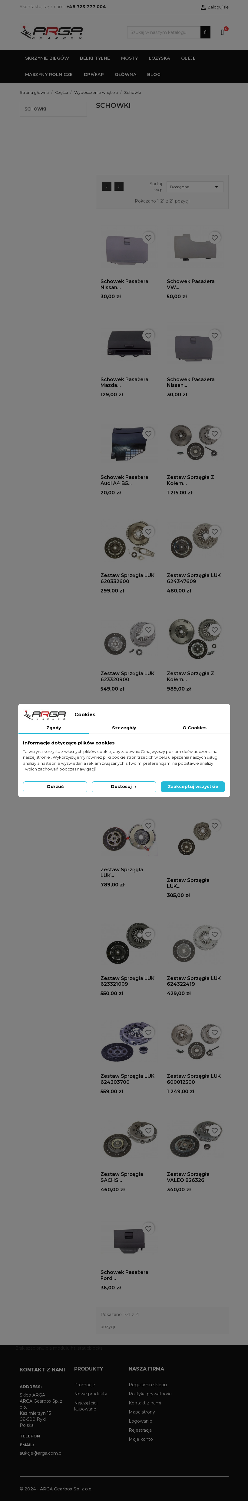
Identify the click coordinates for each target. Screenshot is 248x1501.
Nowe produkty (90, 1394)
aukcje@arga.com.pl (41, 1453)
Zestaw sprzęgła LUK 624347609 (194, 578)
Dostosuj (124, 786)
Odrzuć (55, 786)
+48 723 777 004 (86, 6)
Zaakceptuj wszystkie (193, 786)
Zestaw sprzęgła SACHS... (122, 1177)
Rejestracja (140, 1430)
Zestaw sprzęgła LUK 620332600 (127, 578)
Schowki (35, 109)
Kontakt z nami (145, 1403)
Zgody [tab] (53, 728)
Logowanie (140, 1421)
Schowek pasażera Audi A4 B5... (124, 480)
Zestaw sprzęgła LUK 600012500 (194, 1079)
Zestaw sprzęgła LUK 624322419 (194, 981)
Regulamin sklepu (148, 1384)
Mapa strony (142, 1412)
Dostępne (195, 186)
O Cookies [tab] (195, 728)
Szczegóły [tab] (124, 728)
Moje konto (141, 1439)
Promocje (84, 1384)
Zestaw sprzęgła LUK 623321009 (127, 981)
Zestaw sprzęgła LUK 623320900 (127, 676)
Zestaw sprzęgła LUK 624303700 (127, 1079)
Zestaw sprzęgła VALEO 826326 (188, 1177)
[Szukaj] (168, 32)
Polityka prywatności (150, 1394)
